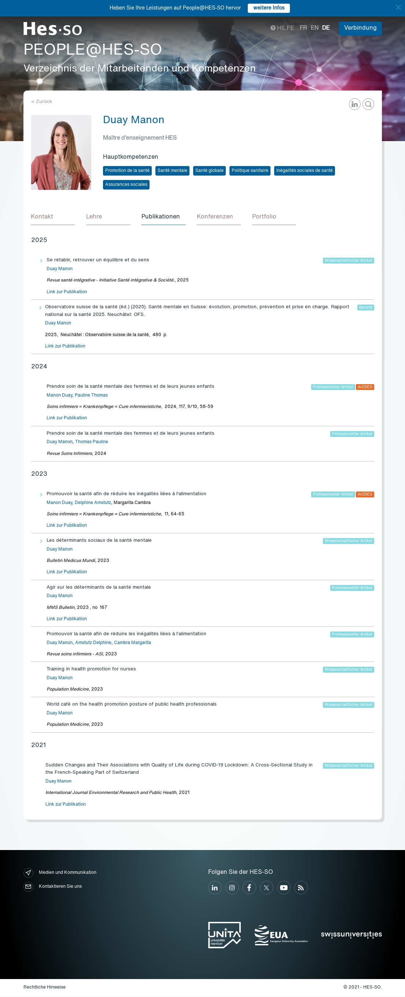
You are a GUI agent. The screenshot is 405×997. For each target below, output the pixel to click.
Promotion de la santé (127, 171)
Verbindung (360, 28)
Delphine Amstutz (93, 503)
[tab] (53, 217)
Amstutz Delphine (93, 643)
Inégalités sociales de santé (304, 171)
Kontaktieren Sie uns (52, 887)
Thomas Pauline (91, 442)
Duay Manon (60, 269)
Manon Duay (59, 396)
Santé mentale (172, 171)
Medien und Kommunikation (59, 873)
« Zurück (41, 101)
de (326, 28)
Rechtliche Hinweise (44, 988)
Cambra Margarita (132, 643)
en (315, 28)
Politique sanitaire (250, 171)
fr (303, 28)
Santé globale (209, 171)
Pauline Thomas (91, 396)
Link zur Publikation (67, 292)
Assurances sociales (126, 185)
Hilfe (282, 29)
